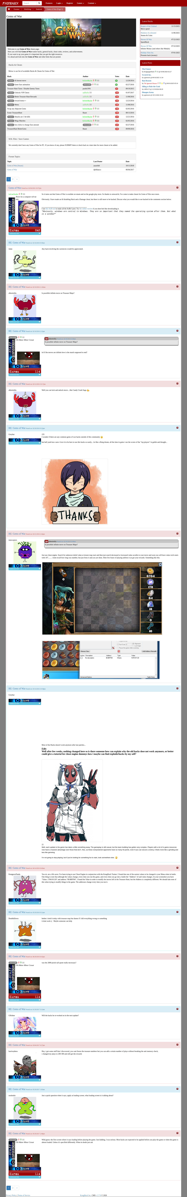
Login (59, 3)
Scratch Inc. (146, 75)
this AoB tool (50, 209)
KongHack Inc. (85, 1195)
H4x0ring (27, 9)
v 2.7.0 (98, 1195)
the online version (86, 209)
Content (92, 3)
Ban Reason (146, 81)
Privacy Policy (11, 1195)
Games (80, 3)
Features (49, 3)
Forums (16, 9)
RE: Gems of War (17, 242)
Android (39, 9)
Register (69, 3)
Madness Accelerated (148, 33)
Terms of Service (24, 1195)
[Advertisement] (86, 10)
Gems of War (12, 170)
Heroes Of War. (146, 39)
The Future (146, 69)
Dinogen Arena (148, 92)
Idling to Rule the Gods (151, 87)
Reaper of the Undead (149, 26)
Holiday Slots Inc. (147, 53)
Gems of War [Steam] (15, 166)
